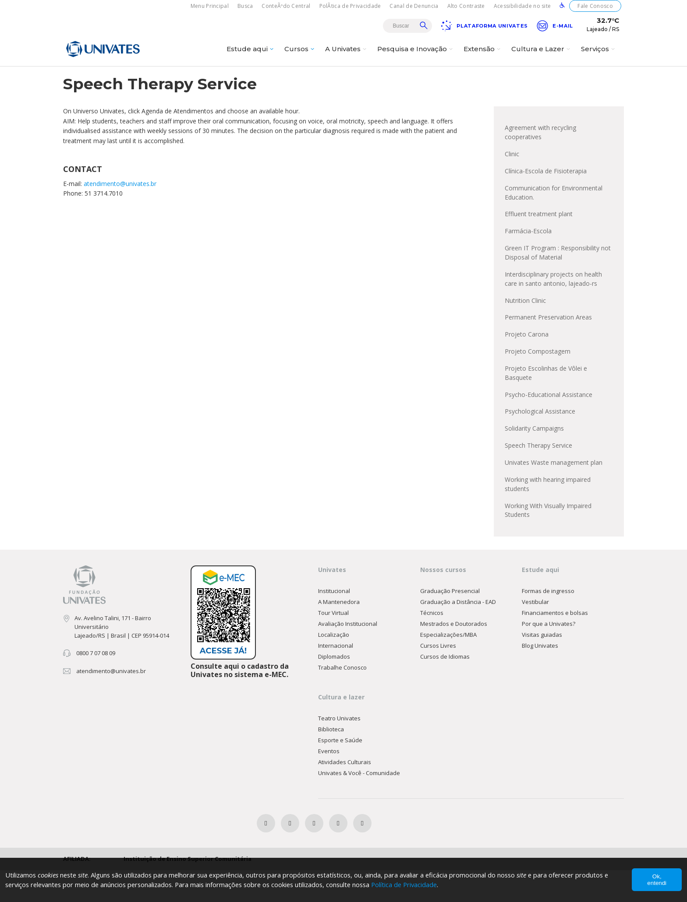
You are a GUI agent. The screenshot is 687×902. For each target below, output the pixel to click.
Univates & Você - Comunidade (359, 804)
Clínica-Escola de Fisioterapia (546, 190)
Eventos (329, 782)
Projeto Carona (527, 358)
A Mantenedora (339, 633)
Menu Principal (210, 6)
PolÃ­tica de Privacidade (350, 6)
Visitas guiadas (542, 666)
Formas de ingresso (548, 622)
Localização (333, 666)
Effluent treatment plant (539, 234)
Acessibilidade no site (522, 6)
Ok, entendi (656, 879)
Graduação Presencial (450, 622)
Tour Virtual (333, 644)
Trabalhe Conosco (342, 698)
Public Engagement (517, 78)
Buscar (423, 25)
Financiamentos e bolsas (555, 644)
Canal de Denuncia (414, 6)
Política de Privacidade (419, 884)
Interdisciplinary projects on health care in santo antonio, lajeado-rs (553, 301)
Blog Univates (540, 677)
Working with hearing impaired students (548, 513)
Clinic (512, 172)
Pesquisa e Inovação (416, 55)
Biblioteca (331, 761)
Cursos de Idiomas (445, 687)
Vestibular (535, 633)
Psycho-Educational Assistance (548, 421)
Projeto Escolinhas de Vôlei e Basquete (546, 398)
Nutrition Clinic (525, 323)
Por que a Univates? (548, 655)
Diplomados (334, 687)
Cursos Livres (438, 677)
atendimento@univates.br (120, 201)
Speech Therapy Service (538, 473)
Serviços (599, 55)
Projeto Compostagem (537, 376)
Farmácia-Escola (528, 252)
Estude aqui (251, 55)
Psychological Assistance (540, 438)
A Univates (346, 55)
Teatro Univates (339, 750)
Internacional (335, 677)
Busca (245, 6)
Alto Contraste (466, 6)
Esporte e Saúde (340, 772)
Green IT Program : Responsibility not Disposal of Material (558, 274)
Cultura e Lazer (541, 55)
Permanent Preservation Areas (548, 341)
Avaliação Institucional (347, 655)
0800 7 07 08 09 (95, 684)
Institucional (334, 622)
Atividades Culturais (344, 793)
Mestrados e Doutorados (453, 655)
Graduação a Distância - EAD (458, 633)
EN (418, 78)
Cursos (300, 55)
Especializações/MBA (448, 666)
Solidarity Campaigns (534, 456)
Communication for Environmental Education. (553, 212)
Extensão (483, 55)
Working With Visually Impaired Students (548, 540)
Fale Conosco (595, 6)
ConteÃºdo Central (286, 6)
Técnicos (431, 644)
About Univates (456, 78)
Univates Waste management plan (553, 491)
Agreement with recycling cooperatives (540, 150)
